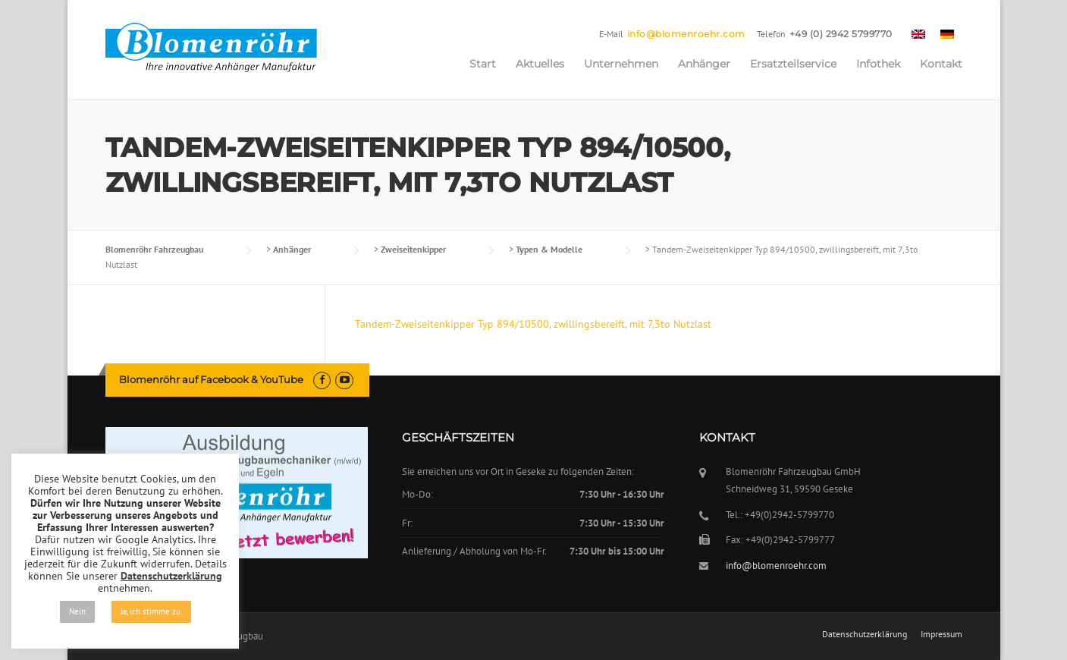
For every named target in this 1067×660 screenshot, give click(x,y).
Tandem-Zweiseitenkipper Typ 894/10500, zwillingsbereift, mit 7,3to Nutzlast (533, 324)
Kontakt (941, 64)
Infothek (878, 64)
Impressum (941, 634)
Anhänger (704, 64)
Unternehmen (621, 64)
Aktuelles (540, 64)
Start (482, 64)
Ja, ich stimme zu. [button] (151, 611)
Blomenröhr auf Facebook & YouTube (211, 379)
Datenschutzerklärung (864, 634)
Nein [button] (77, 611)
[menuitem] (918, 33)
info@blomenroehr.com (686, 33)
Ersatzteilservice (793, 64)
